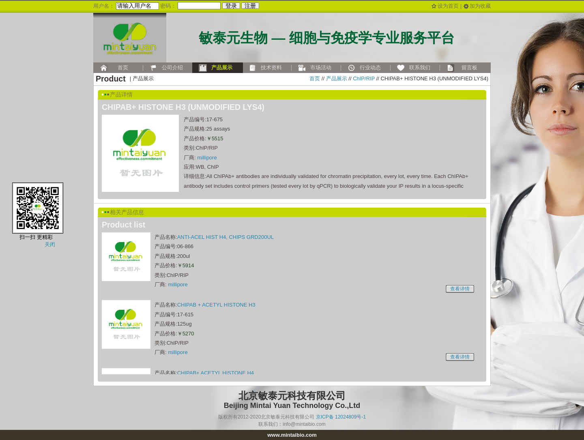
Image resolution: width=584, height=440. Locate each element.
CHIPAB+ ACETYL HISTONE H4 (215, 373)
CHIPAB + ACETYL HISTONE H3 (216, 305)
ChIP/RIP (364, 78)
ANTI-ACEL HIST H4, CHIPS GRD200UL (225, 237)
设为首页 (448, 6)
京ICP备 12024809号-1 (341, 417)
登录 (231, 5)
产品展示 (336, 78)
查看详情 (460, 289)
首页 (314, 78)
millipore (207, 158)
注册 (250, 5)
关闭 (50, 244)
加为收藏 (480, 6)
